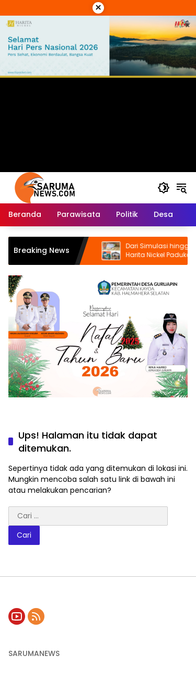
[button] (163, 187)
